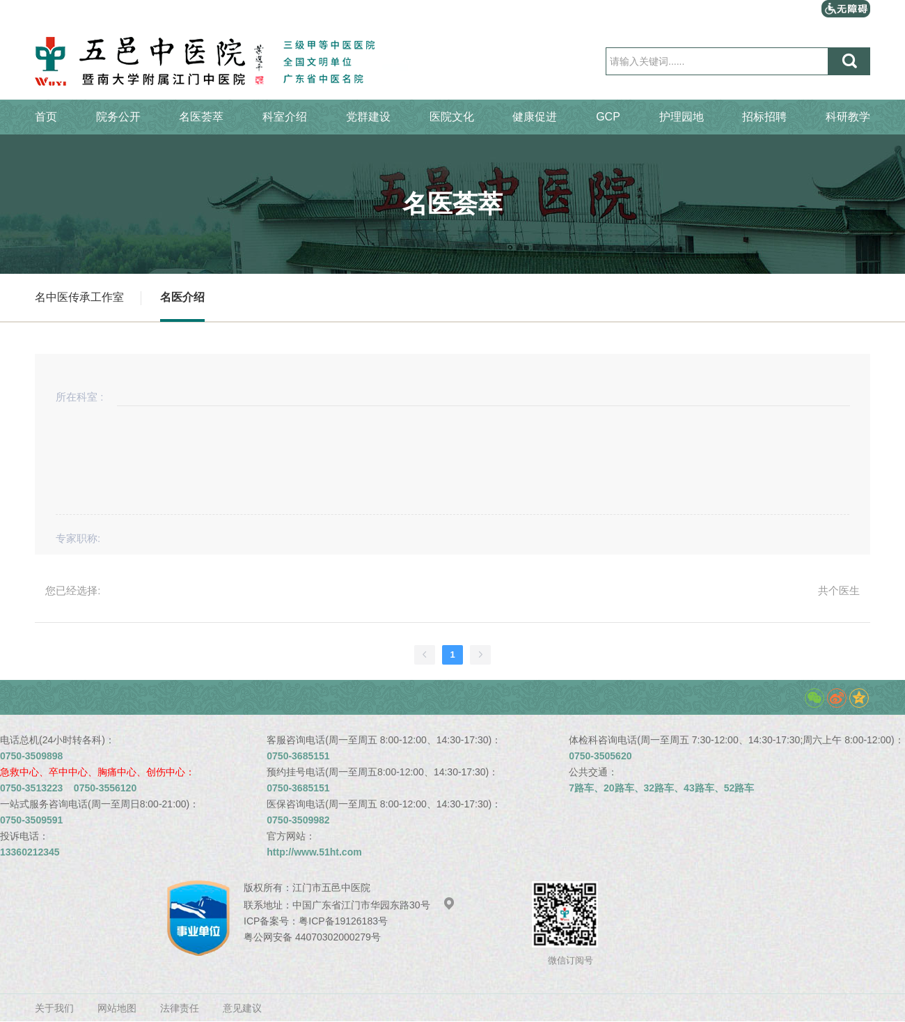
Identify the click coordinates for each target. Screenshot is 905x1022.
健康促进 (534, 117)
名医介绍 (182, 297)
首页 (46, 117)
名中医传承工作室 (79, 297)
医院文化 (452, 117)
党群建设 (368, 117)
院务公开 (118, 117)
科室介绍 (284, 117)
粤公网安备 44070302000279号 (312, 937)
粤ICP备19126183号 (343, 921)
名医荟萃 (201, 117)
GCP (608, 117)
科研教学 (848, 117)
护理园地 (681, 117)
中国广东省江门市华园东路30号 (373, 905)
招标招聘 (764, 117)
